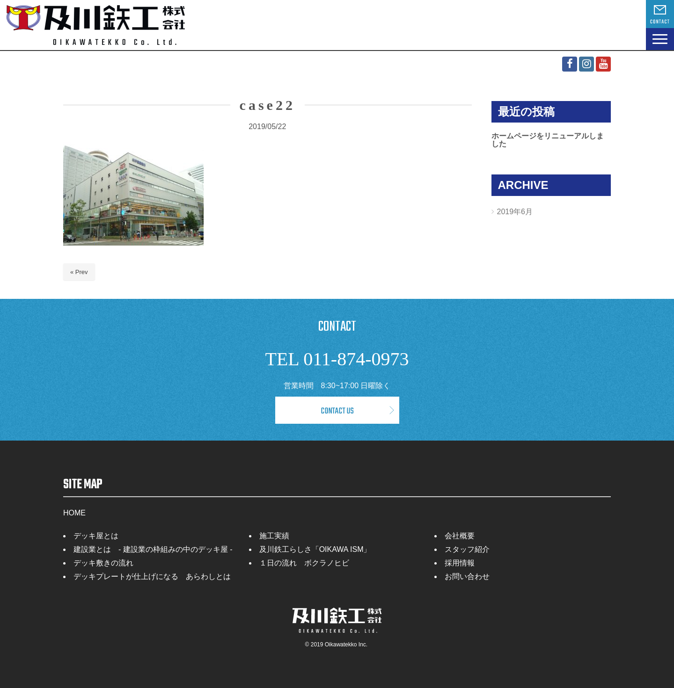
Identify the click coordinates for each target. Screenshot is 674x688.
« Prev (79, 271)
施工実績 (274, 536)
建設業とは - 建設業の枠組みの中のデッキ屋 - (153, 549)
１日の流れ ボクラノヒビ (304, 563)
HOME (74, 513)
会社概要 (460, 536)
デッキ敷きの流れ (103, 563)
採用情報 (460, 563)
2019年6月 (515, 212)
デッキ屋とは (95, 536)
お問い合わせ (467, 576)
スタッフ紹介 (467, 549)
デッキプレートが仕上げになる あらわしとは (152, 576)
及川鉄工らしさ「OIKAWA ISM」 (315, 549)
